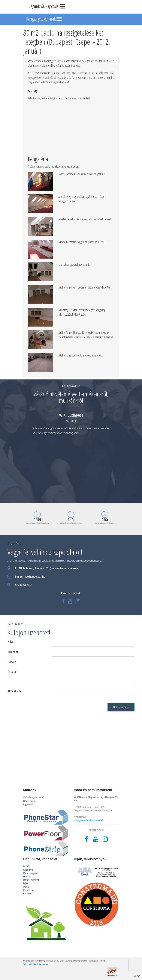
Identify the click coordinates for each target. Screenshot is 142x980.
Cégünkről (28, 870)
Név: (10, 642)
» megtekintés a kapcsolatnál (88, 820)
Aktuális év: (15, 691)
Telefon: (13, 652)
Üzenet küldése (121, 707)
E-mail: (12, 662)
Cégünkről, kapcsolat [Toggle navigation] (47, 6)
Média (26, 886)
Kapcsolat (28, 893)
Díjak (25, 883)
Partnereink (29, 890)
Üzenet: (12, 672)
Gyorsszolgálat (30, 873)
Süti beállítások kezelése (35, 964)
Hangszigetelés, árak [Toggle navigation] (44, 19)
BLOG (26, 866)
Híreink (26, 876)
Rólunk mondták (31, 880)
